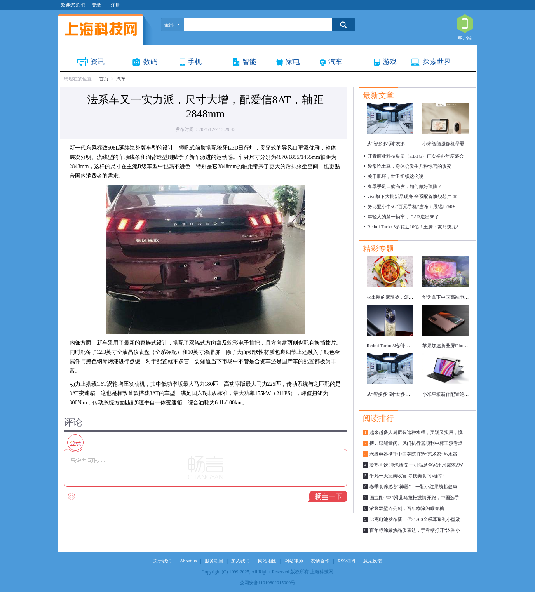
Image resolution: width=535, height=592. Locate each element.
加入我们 (240, 561)
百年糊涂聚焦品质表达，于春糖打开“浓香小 (414, 530)
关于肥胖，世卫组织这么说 (395, 176)
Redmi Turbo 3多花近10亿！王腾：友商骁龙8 (413, 227)
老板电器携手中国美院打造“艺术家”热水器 (413, 454)
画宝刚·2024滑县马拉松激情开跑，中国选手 (414, 497)
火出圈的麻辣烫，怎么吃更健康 (399, 297)
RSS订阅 (346, 561)
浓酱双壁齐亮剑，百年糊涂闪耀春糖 (406, 508)
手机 (195, 62)
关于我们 (162, 561)
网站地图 (267, 561)
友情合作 (320, 561)
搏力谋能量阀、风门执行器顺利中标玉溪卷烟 (416, 443)
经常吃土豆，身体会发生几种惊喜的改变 (409, 166)
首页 (103, 79)
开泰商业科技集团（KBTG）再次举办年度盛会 (416, 156)
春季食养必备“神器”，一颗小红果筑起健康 (413, 486)
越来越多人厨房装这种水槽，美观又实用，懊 (416, 432)
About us (188, 561)
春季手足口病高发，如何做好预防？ (405, 186)
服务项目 (214, 561)
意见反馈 (372, 561)
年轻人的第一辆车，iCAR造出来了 (403, 216)
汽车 (335, 62)
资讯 (98, 62)
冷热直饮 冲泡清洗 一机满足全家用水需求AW (416, 465)
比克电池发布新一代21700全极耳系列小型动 (414, 519)
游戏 (390, 62)
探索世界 (437, 62)
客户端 (465, 24)
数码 (150, 62)
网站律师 (293, 561)
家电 (293, 62)
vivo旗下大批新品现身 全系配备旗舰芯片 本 (412, 196)
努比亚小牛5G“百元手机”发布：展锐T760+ (411, 206)
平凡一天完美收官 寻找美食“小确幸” (407, 476)
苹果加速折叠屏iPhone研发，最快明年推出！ (468, 345)
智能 (249, 62)
